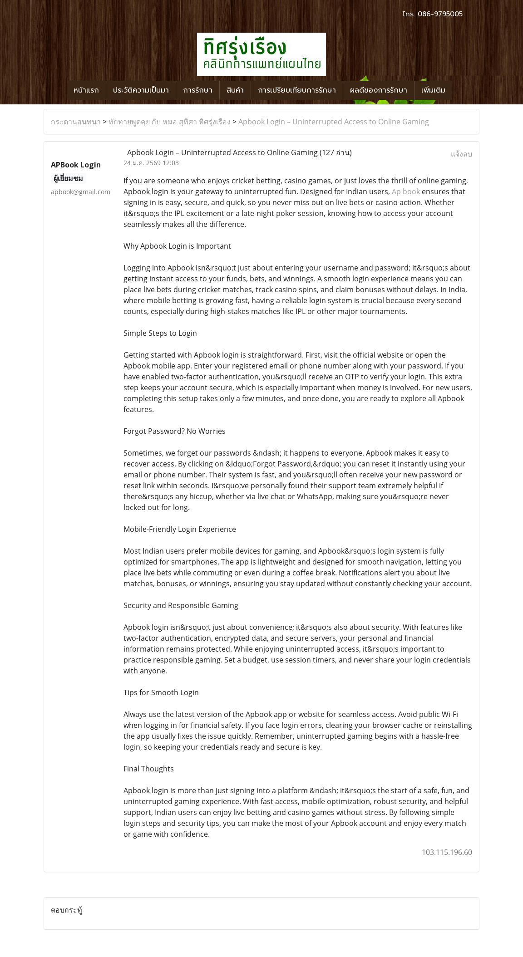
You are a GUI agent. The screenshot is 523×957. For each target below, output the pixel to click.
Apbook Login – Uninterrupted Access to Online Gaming (333, 122)
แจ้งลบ (461, 154)
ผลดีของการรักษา (378, 90)
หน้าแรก (86, 90)
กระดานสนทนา (76, 122)
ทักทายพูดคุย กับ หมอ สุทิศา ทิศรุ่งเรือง (170, 122)
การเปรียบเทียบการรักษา (297, 90)
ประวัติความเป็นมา (141, 90)
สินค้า (235, 90)
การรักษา (197, 90)
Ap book (406, 191)
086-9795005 (440, 14)
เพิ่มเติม (433, 90)
